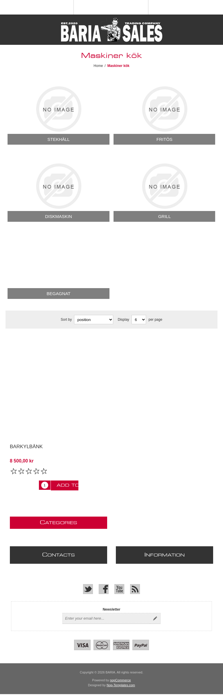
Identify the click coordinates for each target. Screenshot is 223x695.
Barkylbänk (26, 446)
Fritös (164, 139)
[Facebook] (103, 589)
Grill (164, 216)
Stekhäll (58, 139)
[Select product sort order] (93, 319)
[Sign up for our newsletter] (106, 618)
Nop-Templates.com (121, 685)
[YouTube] (119, 589)
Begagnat (58, 293)
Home (98, 66)
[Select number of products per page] (139, 319)
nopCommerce (120, 680)
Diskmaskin (58, 216)
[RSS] (135, 589)
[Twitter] (88, 589)
